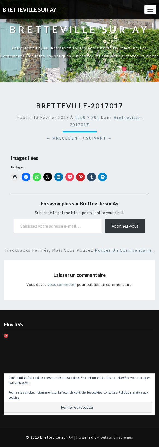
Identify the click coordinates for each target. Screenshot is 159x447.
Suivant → (99, 138)
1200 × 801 (87, 117)
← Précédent (63, 138)
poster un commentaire (124, 250)
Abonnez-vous (125, 226)
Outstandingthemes (116, 437)
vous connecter (62, 284)
